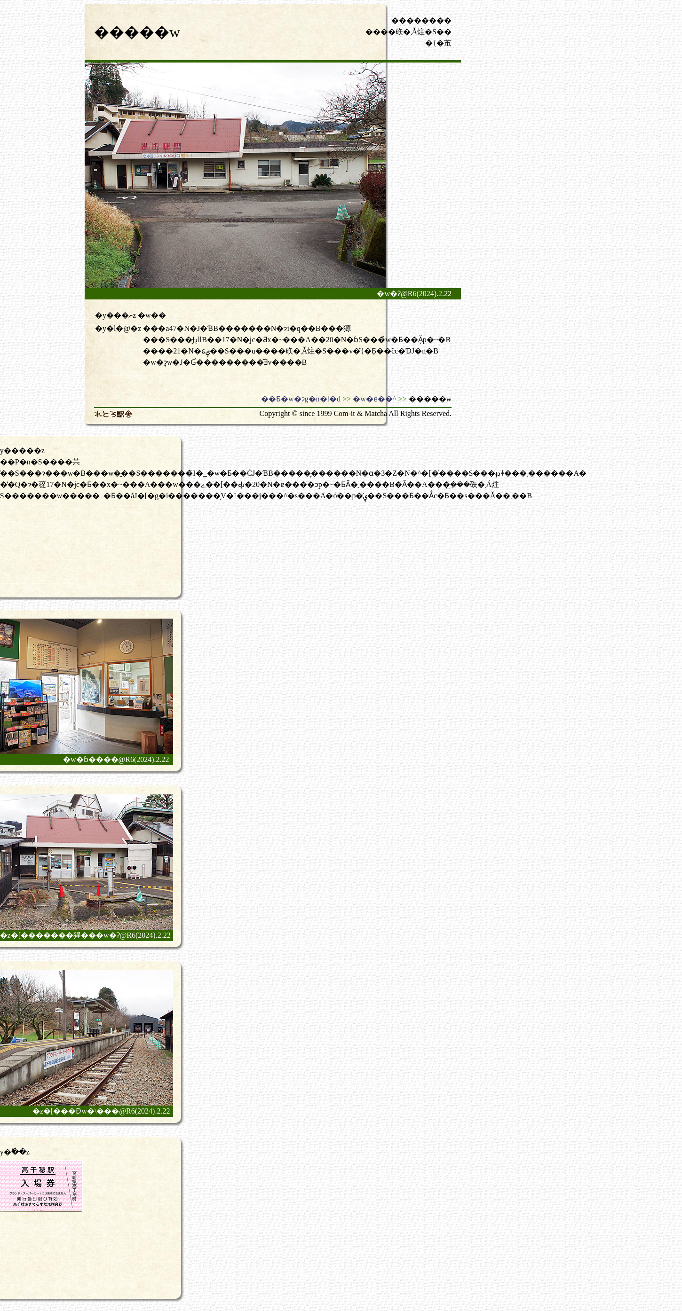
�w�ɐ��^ (374, 399)
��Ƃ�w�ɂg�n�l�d (301, 399)
